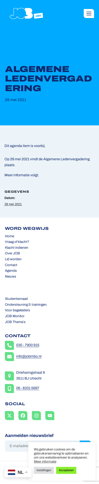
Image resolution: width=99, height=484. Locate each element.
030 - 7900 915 (27, 345)
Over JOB (12, 253)
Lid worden (13, 259)
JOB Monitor (14, 316)
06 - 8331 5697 (27, 388)
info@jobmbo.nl (29, 356)
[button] (89, 13)
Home (9, 236)
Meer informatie (45, 462)
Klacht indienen (16, 248)
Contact (11, 265)
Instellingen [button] (44, 470)
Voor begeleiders (17, 310)
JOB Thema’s (15, 322)
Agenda (11, 271)
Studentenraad (16, 299)
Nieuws (10, 276)
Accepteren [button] (66, 470)
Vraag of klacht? (17, 242)
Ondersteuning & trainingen (26, 305)
